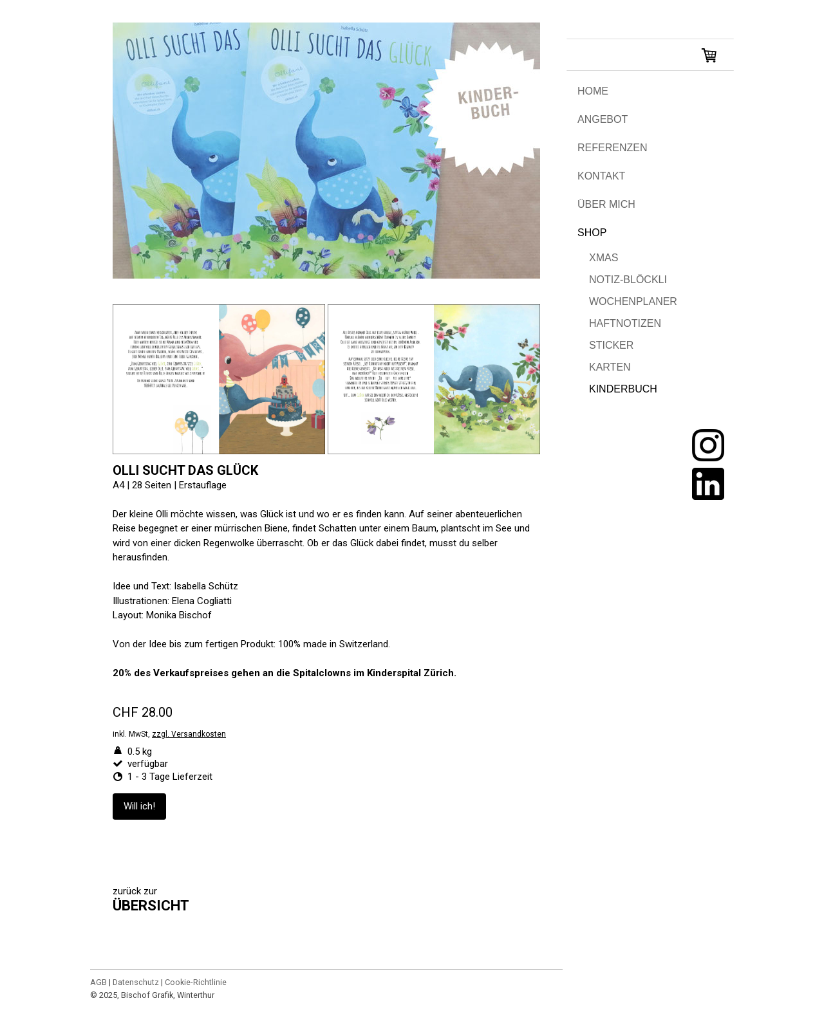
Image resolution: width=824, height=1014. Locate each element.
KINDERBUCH (623, 388)
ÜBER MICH (606, 204)
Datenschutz (136, 982)
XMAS (603, 257)
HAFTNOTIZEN (625, 323)
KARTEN (610, 367)
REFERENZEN (612, 147)
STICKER (611, 345)
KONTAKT (601, 176)
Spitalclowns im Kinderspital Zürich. (374, 673)
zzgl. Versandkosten (189, 734)
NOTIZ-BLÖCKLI (628, 279)
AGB (98, 982)
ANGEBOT (602, 119)
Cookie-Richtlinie (196, 982)
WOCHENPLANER (633, 301)
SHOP (591, 232)
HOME (592, 91)
